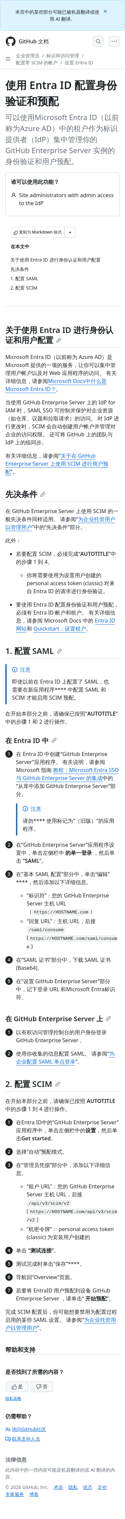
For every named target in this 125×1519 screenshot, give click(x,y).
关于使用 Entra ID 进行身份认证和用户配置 (59, 334)
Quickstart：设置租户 (59, 628)
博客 (34, 1494)
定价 (102, 1487)
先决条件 (25, 493)
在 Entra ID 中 (31, 740)
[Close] (106, 11)
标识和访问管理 (62, 55)
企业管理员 (27, 55)
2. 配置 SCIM (32, 1083)
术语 (58, 1487)
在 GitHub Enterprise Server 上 (58, 1018)
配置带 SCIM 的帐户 (37, 62)
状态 (87, 1487)
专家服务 (14, 1494)
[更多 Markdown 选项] (70, 232)
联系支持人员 (22, 1439)
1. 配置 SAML (33, 650)
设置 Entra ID (79, 62)
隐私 (73, 1487)
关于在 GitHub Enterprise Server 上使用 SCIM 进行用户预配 (56, 463)
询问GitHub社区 (25, 1429)
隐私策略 (13, 1398)
